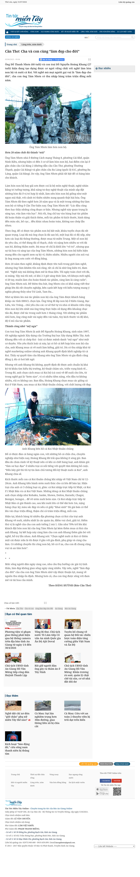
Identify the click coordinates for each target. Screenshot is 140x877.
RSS (87, 37)
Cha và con (29, 608)
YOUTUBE (116, 807)
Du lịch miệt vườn (124, 32)
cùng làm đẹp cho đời (44, 608)
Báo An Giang (70, 608)
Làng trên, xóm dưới (89, 32)
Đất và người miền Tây (70, 32)
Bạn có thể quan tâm (19, 614)
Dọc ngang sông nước (50, 32)
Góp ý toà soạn (122, 790)
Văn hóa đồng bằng (107, 32)
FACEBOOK (105, 807)
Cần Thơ (19, 608)
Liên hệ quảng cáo (127, 2)
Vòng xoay (34, 32)
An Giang (59, 608)
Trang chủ (12, 44)
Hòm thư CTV (106, 790)
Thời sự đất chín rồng (19, 32)
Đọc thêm (12, 709)
